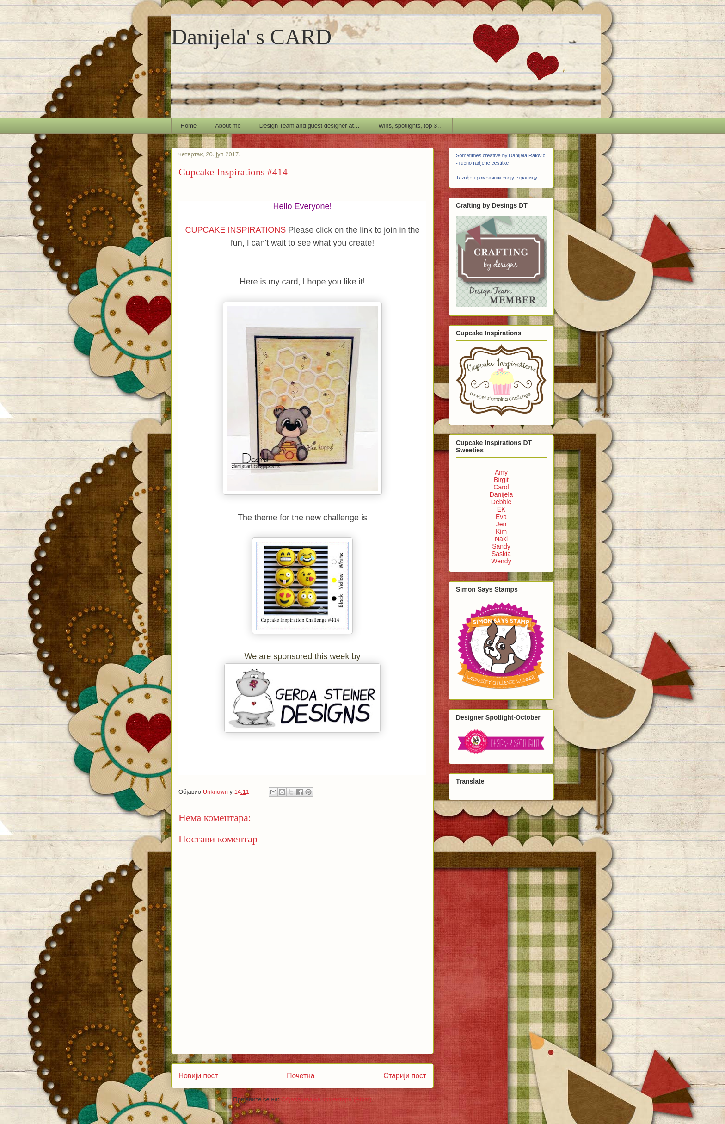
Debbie (501, 502)
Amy (501, 472)
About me (228, 125)
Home (189, 125)
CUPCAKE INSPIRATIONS (235, 230)
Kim (501, 531)
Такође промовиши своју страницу (496, 177)
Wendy (501, 561)
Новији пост (198, 1076)
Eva (501, 516)
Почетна (300, 1076)
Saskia (501, 553)
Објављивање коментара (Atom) (326, 1099)
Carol (501, 487)
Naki (501, 539)
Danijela (501, 494)
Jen (501, 524)
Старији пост (404, 1076)
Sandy (501, 546)
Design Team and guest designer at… (309, 125)
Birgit (501, 479)
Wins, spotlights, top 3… (410, 125)
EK (501, 509)
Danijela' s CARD (251, 37)
